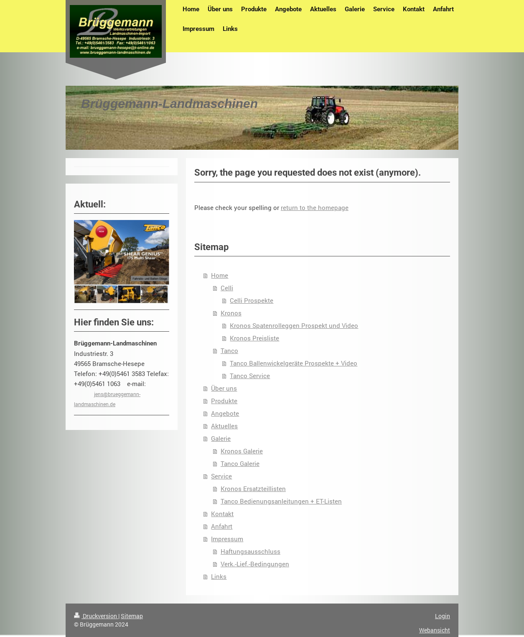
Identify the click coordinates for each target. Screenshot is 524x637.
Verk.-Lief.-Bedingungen (255, 564)
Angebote (225, 413)
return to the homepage (314, 207)
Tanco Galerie (240, 463)
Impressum (227, 539)
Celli (227, 288)
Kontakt (222, 513)
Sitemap (132, 616)
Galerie (221, 438)
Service (221, 476)
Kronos (231, 313)
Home (219, 275)
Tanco (229, 350)
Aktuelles (224, 426)
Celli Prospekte (251, 300)
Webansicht (434, 630)
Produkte (224, 401)
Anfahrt (221, 526)
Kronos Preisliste (254, 338)
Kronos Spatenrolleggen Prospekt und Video (294, 325)
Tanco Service (250, 375)
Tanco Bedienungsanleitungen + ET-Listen (281, 501)
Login (442, 616)
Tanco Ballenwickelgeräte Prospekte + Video (293, 363)
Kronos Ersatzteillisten (253, 488)
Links (218, 576)
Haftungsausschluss (250, 551)
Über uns (224, 388)
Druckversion (96, 616)
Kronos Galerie (242, 451)
